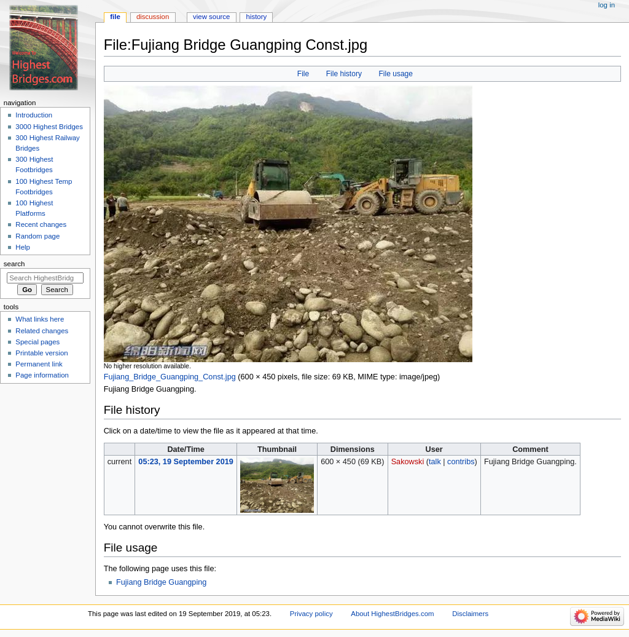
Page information (42, 375)
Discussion (152, 16)
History (256, 16)
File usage (395, 73)
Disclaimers (470, 613)
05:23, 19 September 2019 (185, 461)
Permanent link (38, 364)
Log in (606, 5)
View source (211, 16)
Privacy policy (311, 613)
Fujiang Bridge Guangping (161, 582)
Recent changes (40, 224)
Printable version (41, 353)
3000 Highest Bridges (49, 126)
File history (344, 73)
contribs (460, 461)
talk (435, 461)
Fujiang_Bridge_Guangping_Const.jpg (170, 377)
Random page (37, 236)
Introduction (33, 115)
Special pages (37, 342)
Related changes (41, 330)
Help (22, 247)
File (303, 73)
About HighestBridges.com (392, 613)
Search (14, 263)
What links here (39, 319)
